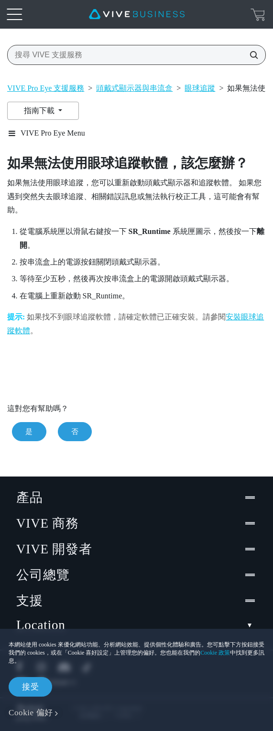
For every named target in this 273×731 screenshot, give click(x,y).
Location (136, 625)
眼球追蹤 (200, 88)
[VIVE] (137, 14)
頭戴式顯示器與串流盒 (134, 88)
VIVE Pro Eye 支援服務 (45, 88)
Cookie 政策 (215, 652)
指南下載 (40, 110)
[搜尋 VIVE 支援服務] (251, 54)
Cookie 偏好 (31, 712)
